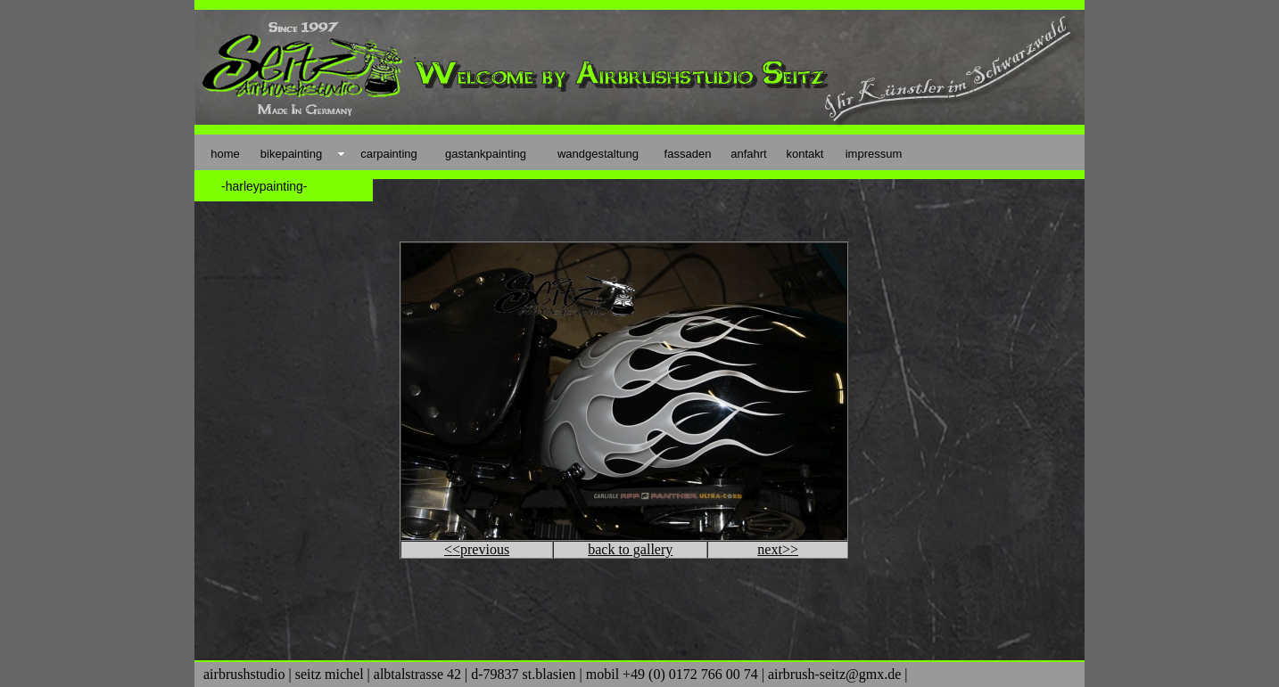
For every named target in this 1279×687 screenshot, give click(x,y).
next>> (777, 549)
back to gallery (630, 549)
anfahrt (748, 153)
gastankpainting (485, 153)
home (225, 153)
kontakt (805, 153)
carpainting (388, 153)
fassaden (688, 153)
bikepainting (291, 153)
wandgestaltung (598, 153)
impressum (874, 153)
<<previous (476, 549)
